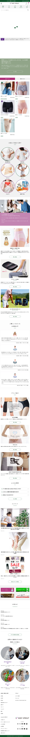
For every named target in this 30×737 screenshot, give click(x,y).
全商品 (2, 695)
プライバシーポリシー (4, 728)
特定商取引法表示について (5, 730)
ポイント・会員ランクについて (5, 721)
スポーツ (2, 706)
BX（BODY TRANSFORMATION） (20, 700)
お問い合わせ (3, 732)
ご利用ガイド (3, 719)
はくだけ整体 (17, 695)
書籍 (1, 711)
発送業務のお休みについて (5, 612)
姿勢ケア (2, 704)
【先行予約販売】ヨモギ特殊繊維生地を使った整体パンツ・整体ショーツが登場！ (14, 628)
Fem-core (17, 698)
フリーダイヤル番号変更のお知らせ (7, 616)
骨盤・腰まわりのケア (4, 702)
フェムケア (2, 709)
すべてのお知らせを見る (15, 634)
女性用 (2, 698)
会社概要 (2, 726)
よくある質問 (3, 724)
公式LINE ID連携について (5, 624)
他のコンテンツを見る (15, 581)
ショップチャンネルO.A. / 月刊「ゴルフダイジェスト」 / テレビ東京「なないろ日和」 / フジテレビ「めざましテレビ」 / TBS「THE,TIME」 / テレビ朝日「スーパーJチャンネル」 (17, 39)
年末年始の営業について (5, 620)
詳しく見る (15, 257)
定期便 (2, 713)
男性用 (2, 700)
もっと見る (15, 71)
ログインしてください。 (25, 0)
